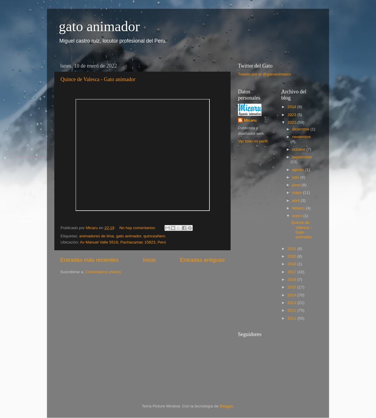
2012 (292, 310)
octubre (299, 149)
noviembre (301, 137)
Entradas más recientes (89, 260)
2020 (292, 256)
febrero (299, 208)
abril (296, 200)
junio (297, 185)
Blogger (226, 406)
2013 (292, 303)
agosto (298, 169)
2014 (292, 295)
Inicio (149, 260)
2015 (292, 287)
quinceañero (154, 236)
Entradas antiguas (202, 260)
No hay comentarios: (138, 228)
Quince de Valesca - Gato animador (98, 79)
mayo (297, 192)
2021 (292, 248)
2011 (292, 318)
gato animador (99, 26)
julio (296, 177)
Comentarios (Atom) (103, 272)
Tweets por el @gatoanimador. (265, 74)
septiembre (302, 157)
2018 (292, 264)
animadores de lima (96, 236)
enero (297, 216)
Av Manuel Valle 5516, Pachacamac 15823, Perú (123, 242)
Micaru (250, 120)
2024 (292, 107)
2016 (292, 279)
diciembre (301, 129)
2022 (292, 122)
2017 (292, 272)
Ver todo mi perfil (253, 141)
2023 (292, 115)
